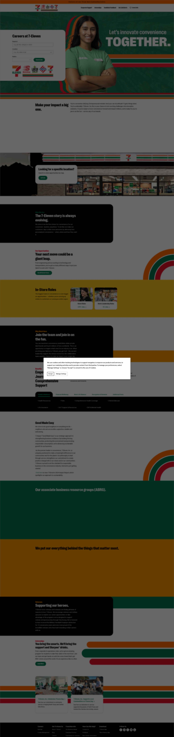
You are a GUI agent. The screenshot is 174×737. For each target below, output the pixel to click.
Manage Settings (61, 374)
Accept (50, 374)
